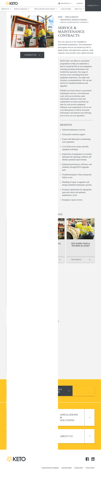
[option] (32, 32)
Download (15, 370)
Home (60, 17)
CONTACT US (30, 55)
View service (16, 259)
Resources (63, 3)
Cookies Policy (78, 467)
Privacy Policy (90, 467)
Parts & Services (20, 9)
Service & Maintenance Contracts (74, 22)
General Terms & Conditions (50, 467)
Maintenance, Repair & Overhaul (73, 19)
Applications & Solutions (44, 9)
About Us (78, 9)
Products (5, 9)
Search (80, 3)
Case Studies (66, 9)
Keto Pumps (11, 3)
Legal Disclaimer (66, 467)
